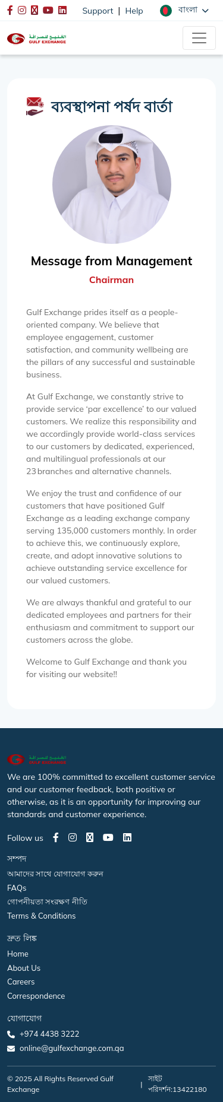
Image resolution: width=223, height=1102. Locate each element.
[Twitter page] (89, 837)
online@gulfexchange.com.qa (72, 1048)
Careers (20, 981)
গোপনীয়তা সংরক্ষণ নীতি (47, 901)
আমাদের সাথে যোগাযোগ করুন (55, 873)
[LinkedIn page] (127, 837)
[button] (184, 10)
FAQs (16, 888)
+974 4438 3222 (49, 1034)
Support (97, 10)
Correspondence (36, 996)
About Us (23, 968)
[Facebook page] (56, 837)
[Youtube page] (108, 837)
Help (134, 10)
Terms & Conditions (41, 915)
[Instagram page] (72, 837)
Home (18, 953)
